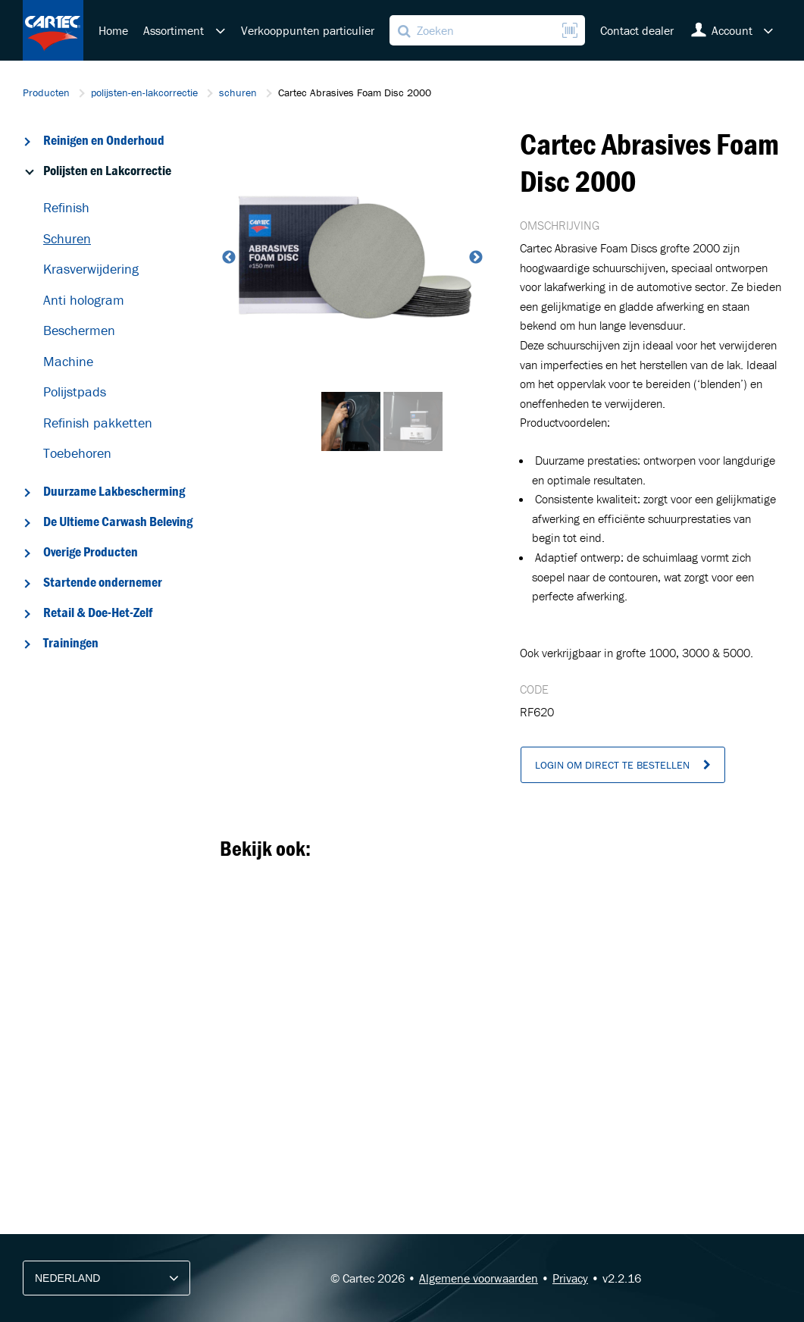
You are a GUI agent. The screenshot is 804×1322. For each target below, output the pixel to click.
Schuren (67, 238)
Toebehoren (77, 453)
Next (474, 257)
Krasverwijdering (91, 268)
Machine (68, 361)
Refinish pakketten (97, 422)
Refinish (66, 207)
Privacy (570, 1278)
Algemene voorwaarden (478, 1278)
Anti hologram (83, 300)
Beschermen (79, 330)
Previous (227, 257)
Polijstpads (74, 391)
